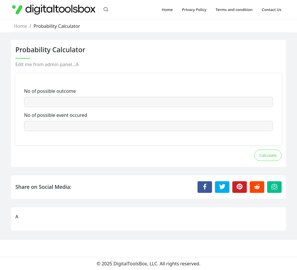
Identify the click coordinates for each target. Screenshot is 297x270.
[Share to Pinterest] (239, 187)
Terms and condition (234, 9)
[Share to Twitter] (222, 187)
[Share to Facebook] (205, 187)
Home (167, 9)
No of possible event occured (55, 115)
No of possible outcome (50, 91)
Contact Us (271, 9)
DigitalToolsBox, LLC (135, 263)
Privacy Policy (194, 9)
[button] (106, 10)
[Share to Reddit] (257, 187)
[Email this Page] (274, 187)
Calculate (268, 155)
